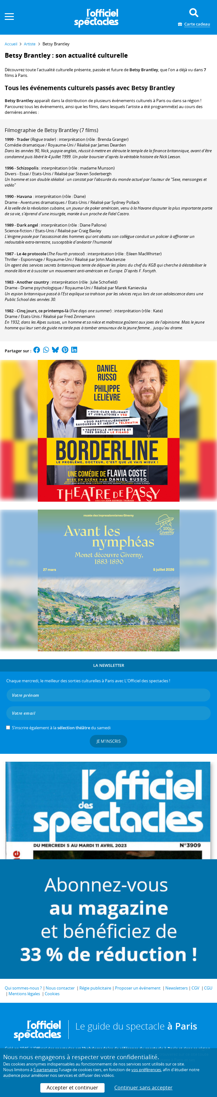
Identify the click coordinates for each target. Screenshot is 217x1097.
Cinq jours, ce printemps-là (43, 311)
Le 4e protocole (31, 254)
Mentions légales (24, 993)
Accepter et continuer (72, 1087)
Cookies (52, 993)
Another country (33, 282)
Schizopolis (27, 168)
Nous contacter (60, 988)
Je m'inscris (109, 741)
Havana (24, 196)
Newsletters (176, 988)
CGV (195, 988)
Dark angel (27, 225)
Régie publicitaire (95, 988)
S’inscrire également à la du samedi (61, 727)
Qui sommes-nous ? (23, 988)
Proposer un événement (138, 988)
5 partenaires (45, 1069)
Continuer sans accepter (143, 1087)
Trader (23, 139)
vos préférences (146, 1069)
